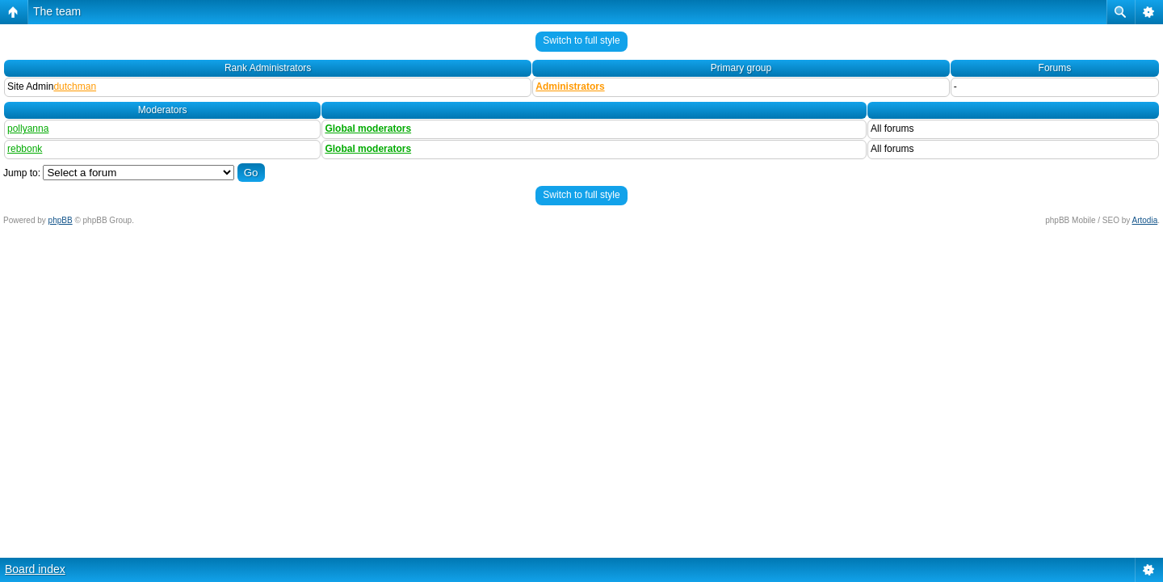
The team (57, 11)
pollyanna (27, 128)
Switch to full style (581, 40)
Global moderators (368, 128)
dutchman (74, 86)
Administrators (569, 86)
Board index (35, 569)
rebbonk (24, 148)
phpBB (60, 220)
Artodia (1145, 220)
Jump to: (21, 173)
